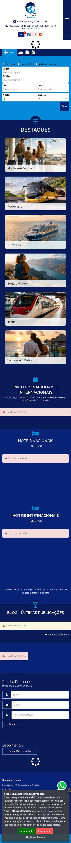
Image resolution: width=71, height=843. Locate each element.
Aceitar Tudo (26, 831)
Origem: (6, 69)
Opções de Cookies (35, 837)
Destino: (6, 76)
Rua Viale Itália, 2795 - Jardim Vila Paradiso (20, 785)
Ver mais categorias (57, 634)
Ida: (4, 85)
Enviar (64, 106)
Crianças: (42, 95)
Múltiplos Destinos (46, 64)
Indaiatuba (6, 789)
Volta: (40, 85)
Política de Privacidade (22, 811)
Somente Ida (25, 64)
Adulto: (6, 95)
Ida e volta (8, 64)
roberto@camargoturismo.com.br (32, 21)
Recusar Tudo (44, 831)
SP (14, 789)
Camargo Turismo (11, 780)
